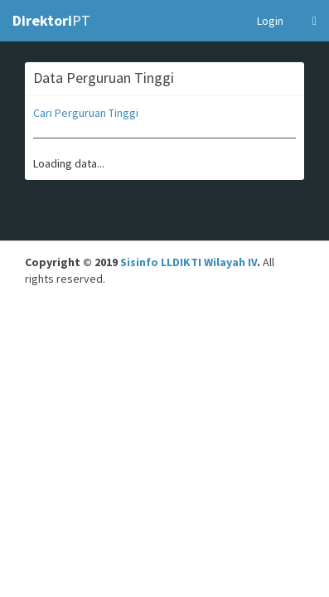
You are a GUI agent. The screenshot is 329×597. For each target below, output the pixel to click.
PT (51, 20)
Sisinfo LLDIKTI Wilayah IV (188, 262)
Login (270, 20)
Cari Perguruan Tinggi (85, 112)
